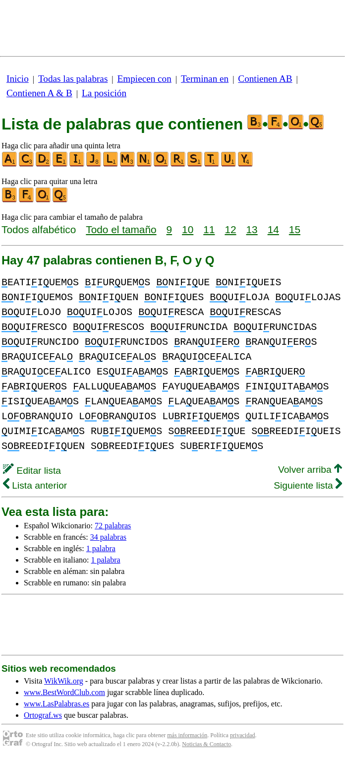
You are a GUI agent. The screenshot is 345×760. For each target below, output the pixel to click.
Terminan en (205, 78)
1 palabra (100, 548)
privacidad (242, 735)
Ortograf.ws (43, 715)
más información (187, 735)
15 (294, 229)
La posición (104, 93)
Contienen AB (265, 78)
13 (252, 229)
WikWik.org (63, 681)
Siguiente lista (308, 485)
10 (187, 229)
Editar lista (32, 470)
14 (273, 229)
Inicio (17, 78)
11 (209, 229)
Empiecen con (144, 78)
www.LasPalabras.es (56, 703)
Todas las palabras (73, 78)
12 (230, 229)
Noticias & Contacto (206, 744)
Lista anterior (35, 485)
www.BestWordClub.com (64, 692)
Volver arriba (310, 469)
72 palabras (113, 525)
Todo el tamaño (121, 229)
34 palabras (108, 537)
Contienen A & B (39, 93)
